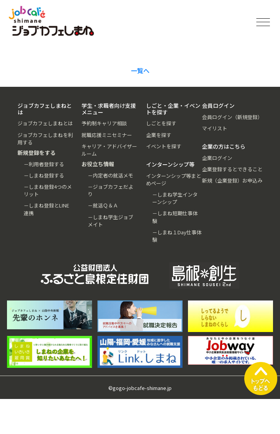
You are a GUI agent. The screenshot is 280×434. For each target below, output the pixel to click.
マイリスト (214, 128)
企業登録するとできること (232, 169)
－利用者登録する (44, 164)
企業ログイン (217, 158)
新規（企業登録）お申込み (232, 180)
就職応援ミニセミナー (107, 135)
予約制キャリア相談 (104, 123)
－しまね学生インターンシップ (175, 198)
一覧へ (140, 70)
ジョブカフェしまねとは (45, 123)
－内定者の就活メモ (110, 175)
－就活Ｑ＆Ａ (103, 205)
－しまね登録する (44, 175)
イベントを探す (163, 146)
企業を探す (158, 135)
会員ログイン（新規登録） (232, 117)
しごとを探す (161, 123)
